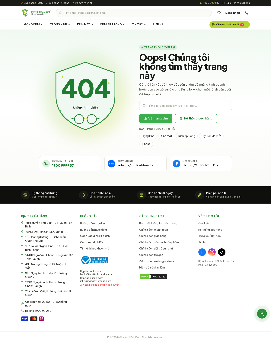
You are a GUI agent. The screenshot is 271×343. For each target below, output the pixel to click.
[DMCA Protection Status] (165, 276)
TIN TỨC (139, 24)
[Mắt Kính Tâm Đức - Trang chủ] (36, 12)
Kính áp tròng (186, 136)
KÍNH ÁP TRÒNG (112, 24)
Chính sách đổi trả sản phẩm (157, 248)
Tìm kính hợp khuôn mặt (95, 248)
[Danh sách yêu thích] (218, 12)
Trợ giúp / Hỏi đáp (209, 236)
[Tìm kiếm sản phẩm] (134, 13)
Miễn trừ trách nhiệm (152, 267)
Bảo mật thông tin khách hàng (158, 223)
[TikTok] (221, 252)
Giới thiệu (204, 223)
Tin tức (146, 144)
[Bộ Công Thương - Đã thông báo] (94, 260)
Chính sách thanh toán (153, 229)
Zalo (226, 3)
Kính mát (166, 136)
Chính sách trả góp (151, 255)
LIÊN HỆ (158, 24)
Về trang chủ (156, 118)
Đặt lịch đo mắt (211, 136)
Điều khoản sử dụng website (156, 261)
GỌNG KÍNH (33, 24)
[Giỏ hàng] (246, 12)
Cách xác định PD (91, 242)
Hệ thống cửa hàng (196, 118)
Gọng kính (148, 136)
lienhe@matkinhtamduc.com (96, 274)
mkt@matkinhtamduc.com (95, 281)
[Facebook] (202, 252)
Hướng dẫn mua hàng (93, 229)
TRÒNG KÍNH (60, 24)
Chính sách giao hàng (153, 236)
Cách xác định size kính (95, 236)
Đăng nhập (232, 12)
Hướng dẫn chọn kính (93, 223)
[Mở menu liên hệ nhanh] (262, 313)
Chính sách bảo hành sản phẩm (159, 242)
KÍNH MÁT (85, 24)
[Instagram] (212, 252)
